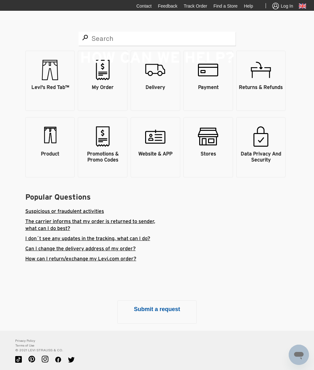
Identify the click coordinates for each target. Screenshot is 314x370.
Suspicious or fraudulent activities (64, 211)
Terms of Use (24, 345)
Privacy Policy (25, 340)
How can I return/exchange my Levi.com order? (80, 258)
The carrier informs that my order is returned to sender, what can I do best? (90, 225)
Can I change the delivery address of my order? (80, 248)
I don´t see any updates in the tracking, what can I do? (87, 238)
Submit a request (157, 309)
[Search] (157, 39)
